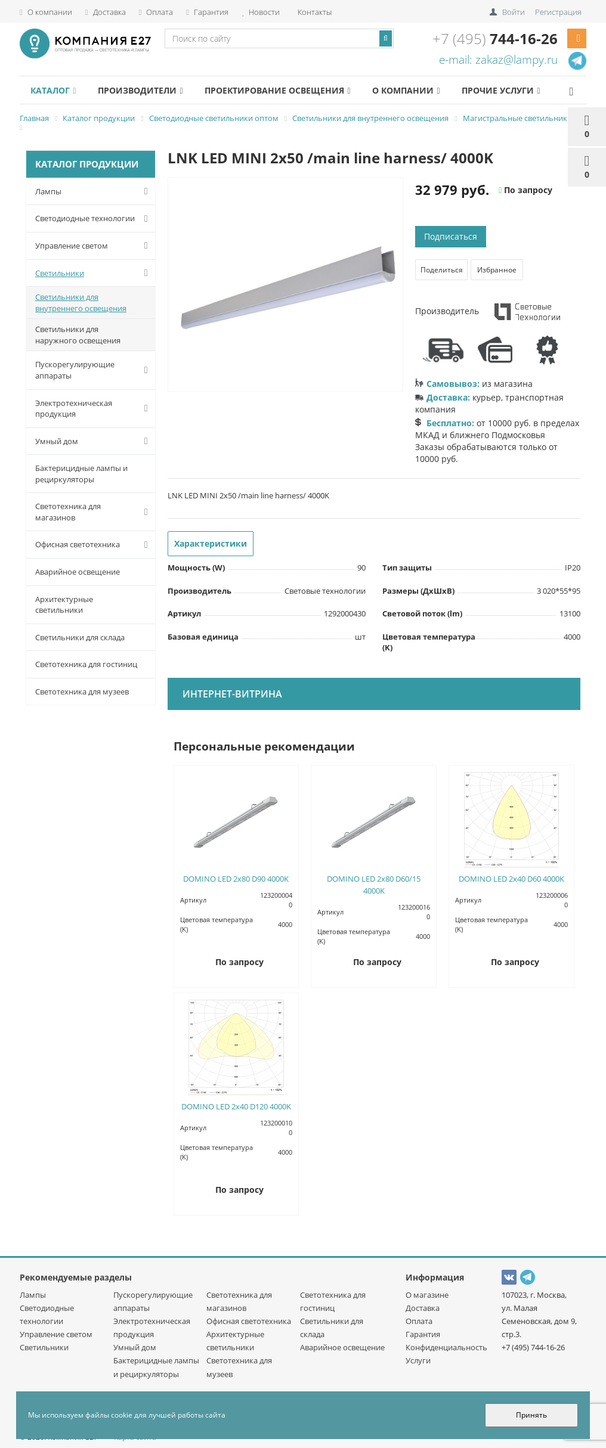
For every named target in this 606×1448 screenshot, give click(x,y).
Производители (140, 90)
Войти (513, 12)
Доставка (105, 12)
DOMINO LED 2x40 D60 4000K (511, 878)
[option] (285, 285)
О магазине (427, 1294)
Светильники (94, 273)
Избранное (497, 270)
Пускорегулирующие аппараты (94, 370)
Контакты (314, 12)
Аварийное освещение (77, 571)
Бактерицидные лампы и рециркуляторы (81, 474)
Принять (531, 1415)
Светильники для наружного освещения (77, 335)
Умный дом (94, 441)
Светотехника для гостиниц (86, 664)
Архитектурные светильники (64, 605)
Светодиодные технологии (94, 219)
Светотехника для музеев (82, 691)
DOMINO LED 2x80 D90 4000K (236, 878)
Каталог (53, 90)
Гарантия (207, 12)
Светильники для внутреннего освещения (80, 303)
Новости (261, 12)
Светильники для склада (80, 637)
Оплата (156, 12)
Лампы (94, 191)
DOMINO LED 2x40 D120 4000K (236, 1106)
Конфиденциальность (446, 1347)
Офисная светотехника (94, 545)
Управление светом (94, 246)
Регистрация (558, 12)
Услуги (418, 1360)
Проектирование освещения (277, 90)
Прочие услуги (501, 90)
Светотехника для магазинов (94, 512)
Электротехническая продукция (94, 409)
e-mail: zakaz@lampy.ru (498, 59)
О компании (46, 12)
